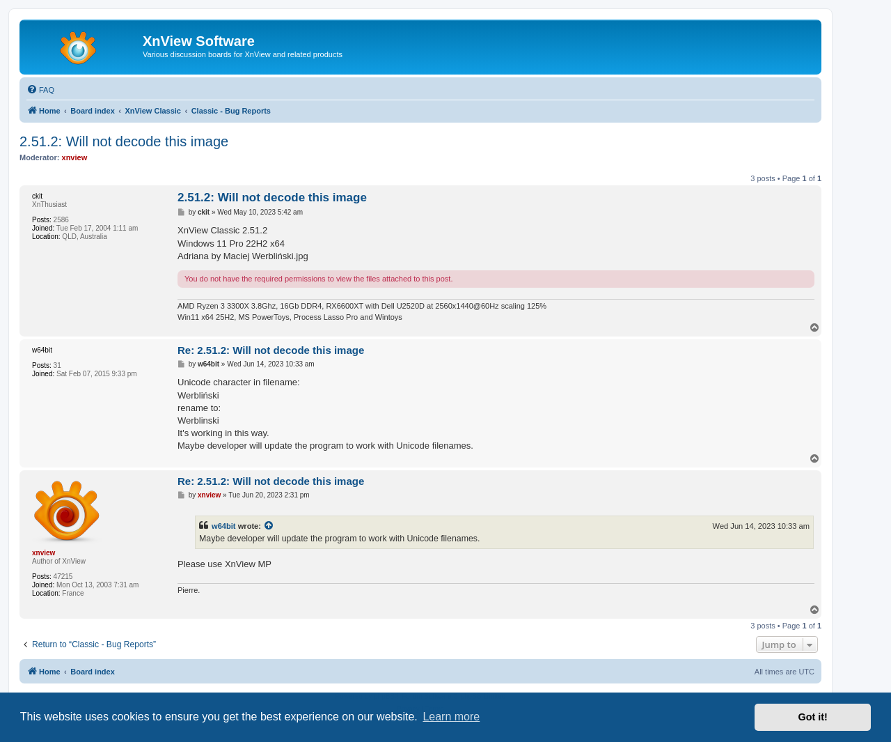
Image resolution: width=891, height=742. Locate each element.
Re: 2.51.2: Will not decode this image (271, 350)
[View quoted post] (269, 526)
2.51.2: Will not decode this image (123, 141)
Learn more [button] (451, 716)
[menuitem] (40, 90)
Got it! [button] (813, 716)
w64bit (224, 526)
